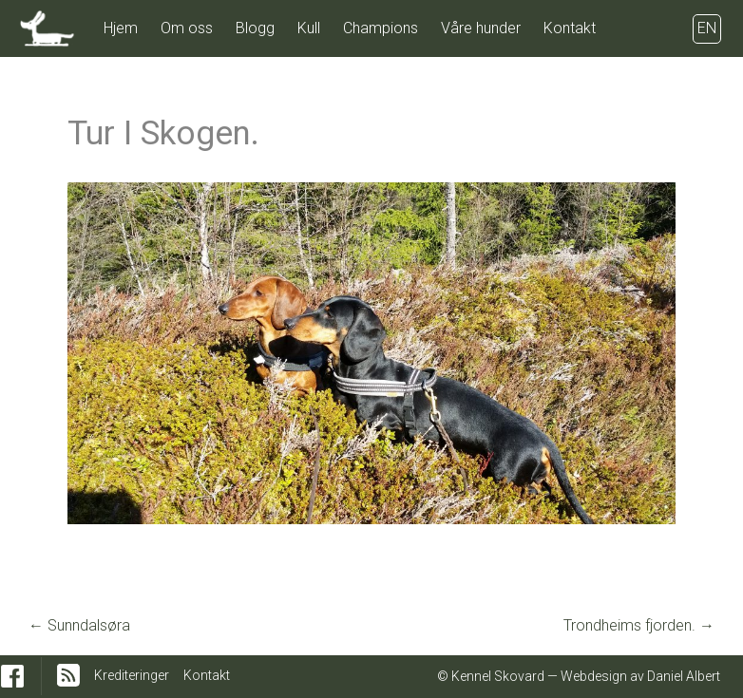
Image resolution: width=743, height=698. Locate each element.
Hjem (121, 28)
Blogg (255, 28)
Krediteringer (131, 675)
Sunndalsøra (79, 625)
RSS (68, 675)
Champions (380, 28)
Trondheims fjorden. (638, 625)
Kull (308, 28)
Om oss (187, 28)
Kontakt (569, 28)
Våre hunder (481, 28)
